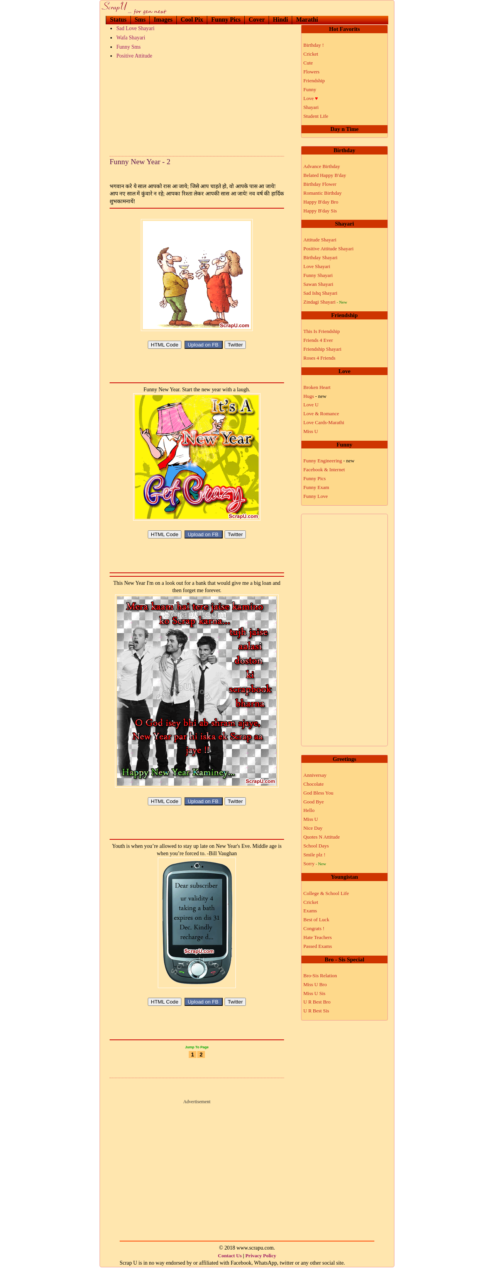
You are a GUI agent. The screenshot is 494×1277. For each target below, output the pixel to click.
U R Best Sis (316, 1011)
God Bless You (318, 793)
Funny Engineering (329, 461)
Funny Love (315, 496)
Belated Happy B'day (324, 175)
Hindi (280, 19)
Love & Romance (321, 413)
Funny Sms (128, 47)
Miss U (310, 431)
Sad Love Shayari (135, 28)
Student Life (315, 116)
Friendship (314, 80)
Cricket (310, 54)
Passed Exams (317, 946)
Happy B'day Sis (320, 211)
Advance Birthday (321, 166)
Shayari (311, 107)
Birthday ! (313, 45)
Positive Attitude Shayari (328, 248)
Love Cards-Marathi (323, 422)
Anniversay (315, 775)
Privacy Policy (260, 1265)
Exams (310, 911)
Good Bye (313, 802)
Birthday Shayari (320, 257)
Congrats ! (314, 928)
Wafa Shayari (130, 38)
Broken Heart (316, 387)
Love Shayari (316, 266)
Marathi (307, 19)
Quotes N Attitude (321, 837)
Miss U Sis (314, 993)
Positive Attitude (134, 56)
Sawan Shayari (318, 284)
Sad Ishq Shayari (320, 293)
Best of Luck (316, 919)
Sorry (314, 863)
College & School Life (326, 893)
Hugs (315, 396)
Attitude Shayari (320, 240)
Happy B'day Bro (320, 202)
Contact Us (230, 1265)
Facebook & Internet (324, 469)
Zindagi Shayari (325, 302)
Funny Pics (225, 19)
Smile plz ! (314, 855)
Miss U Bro (315, 984)
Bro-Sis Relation (320, 975)
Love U (310, 405)
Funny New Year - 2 (140, 162)
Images (163, 19)
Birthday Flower (320, 184)
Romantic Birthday (322, 193)
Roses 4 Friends (319, 358)
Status (118, 19)
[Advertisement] (196, 105)
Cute (308, 63)
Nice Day (312, 828)
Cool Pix (192, 19)
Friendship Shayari (322, 349)
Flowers (311, 72)
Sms (140, 19)
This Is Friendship (321, 331)
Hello (309, 810)
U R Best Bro (316, 1002)
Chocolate (313, 784)
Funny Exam (316, 487)
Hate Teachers (317, 937)
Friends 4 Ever (318, 340)
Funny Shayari (318, 275)
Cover (257, 19)
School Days (316, 846)
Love (310, 98)
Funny (309, 89)
